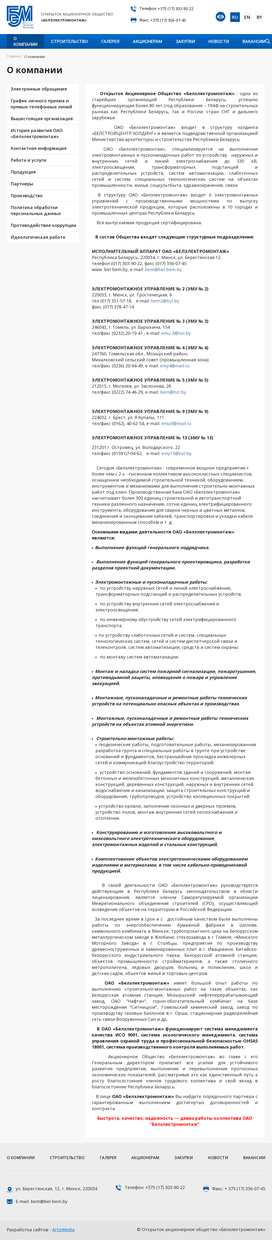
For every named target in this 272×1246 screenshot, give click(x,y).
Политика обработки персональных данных (36, 210)
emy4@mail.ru (175, 366)
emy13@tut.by (176, 453)
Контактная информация (39, 148)
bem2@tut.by (165, 301)
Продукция (23, 172)
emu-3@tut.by (176, 333)
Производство (27, 195)
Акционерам (147, 41)
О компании (25, 41)
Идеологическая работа (38, 237)
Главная (14, 56)
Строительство (69, 41)
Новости (218, 41)
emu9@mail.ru (176, 423)
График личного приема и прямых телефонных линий (41, 104)
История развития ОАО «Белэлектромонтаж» (37, 133)
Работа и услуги (28, 160)
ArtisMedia (63, 1229)
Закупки (185, 41)
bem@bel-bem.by (163, 269)
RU (235, 17)
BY (259, 17)
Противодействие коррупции (43, 225)
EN (247, 17)
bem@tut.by (173, 392)
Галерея (110, 41)
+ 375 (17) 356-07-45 (245, 1188)
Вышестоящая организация (42, 118)
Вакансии (254, 41)
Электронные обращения (39, 89)
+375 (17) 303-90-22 (175, 8)
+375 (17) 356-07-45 (168, 20)
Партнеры (22, 184)
